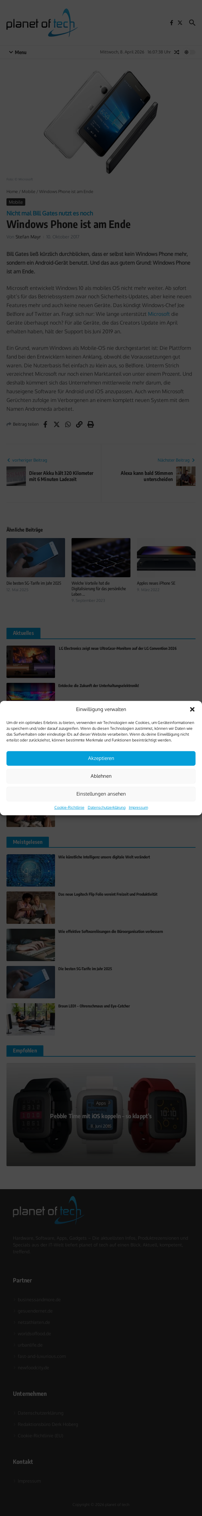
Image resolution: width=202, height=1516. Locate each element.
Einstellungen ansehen (101, 794)
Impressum (138, 807)
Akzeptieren (101, 758)
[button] (192, 709)
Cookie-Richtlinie (69, 807)
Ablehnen (101, 776)
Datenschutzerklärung (107, 807)
